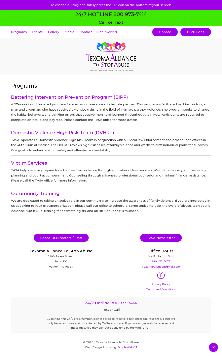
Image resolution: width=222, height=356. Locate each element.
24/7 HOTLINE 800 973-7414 (111, 14)
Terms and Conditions (161, 289)
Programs (19, 32)
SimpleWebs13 (127, 347)
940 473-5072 (161, 261)
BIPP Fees (195, 32)
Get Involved (107, 32)
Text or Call (111, 309)
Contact (86, 32)
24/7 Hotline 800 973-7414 (111, 303)
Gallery (53, 32)
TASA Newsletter (161, 238)
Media (69, 32)
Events (37, 32)
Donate (165, 32)
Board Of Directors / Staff (61, 238)
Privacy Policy (161, 284)
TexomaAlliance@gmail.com (161, 266)
